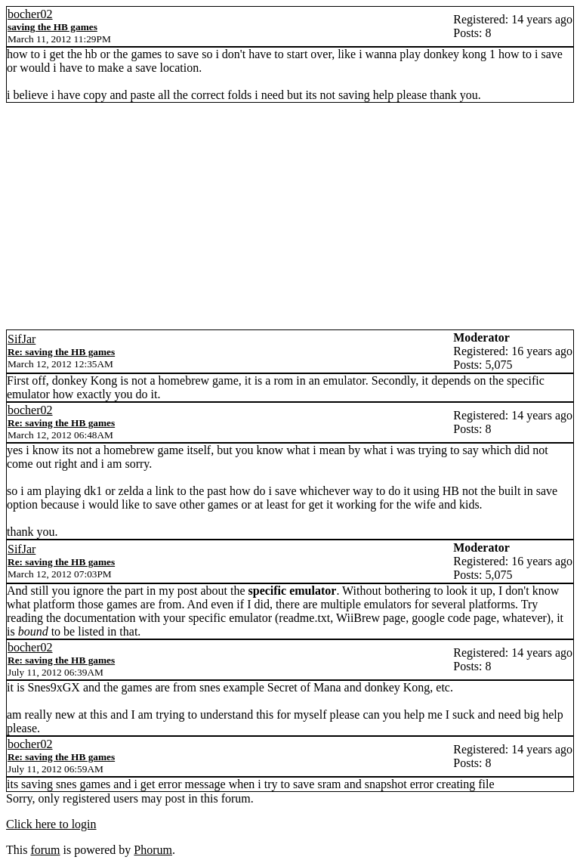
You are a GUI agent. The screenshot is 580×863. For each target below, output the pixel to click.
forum (45, 849)
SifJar (21, 339)
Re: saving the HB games (61, 351)
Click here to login (51, 824)
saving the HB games (52, 26)
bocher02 (30, 14)
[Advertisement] (290, 216)
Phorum (153, 849)
